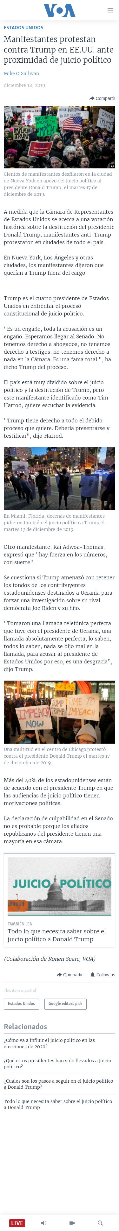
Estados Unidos (23, 28)
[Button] (102, 98)
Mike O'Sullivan (21, 73)
